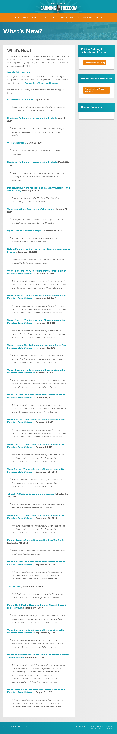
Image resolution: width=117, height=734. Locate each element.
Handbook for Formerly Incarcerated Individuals (32, 118)
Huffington (80, 727)
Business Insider (96, 727)
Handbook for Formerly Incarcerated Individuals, (32, 162)
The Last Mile (14, 586)
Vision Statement (16, 143)
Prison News (96, 729)
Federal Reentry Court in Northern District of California (35, 540)
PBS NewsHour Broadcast (20, 99)
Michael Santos (23, 727)
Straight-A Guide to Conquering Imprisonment (32, 494)
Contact (108, 729)
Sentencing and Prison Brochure (94, 90)
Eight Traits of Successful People (24, 230)
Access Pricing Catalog (94, 63)
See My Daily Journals (18, 72)
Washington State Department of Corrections (30, 209)
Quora (109, 727)
